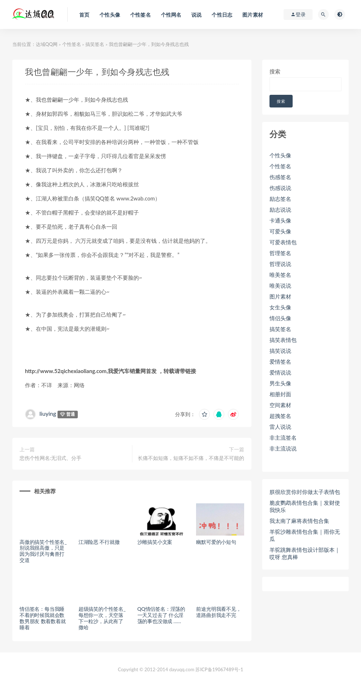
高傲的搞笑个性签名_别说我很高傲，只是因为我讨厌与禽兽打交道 (43, 551)
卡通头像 (280, 220)
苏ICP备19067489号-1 (219, 669)
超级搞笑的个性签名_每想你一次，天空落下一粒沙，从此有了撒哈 (102, 618)
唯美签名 (280, 274)
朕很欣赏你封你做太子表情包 (304, 491)
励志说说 (280, 209)
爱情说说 (280, 372)
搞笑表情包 (283, 340)
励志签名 (280, 198)
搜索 (274, 71)
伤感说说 (280, 188)
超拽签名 (280, 416)
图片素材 (280, 296)
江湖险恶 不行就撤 (99, 542)
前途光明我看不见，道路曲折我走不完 (218, 612)
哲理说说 (280, 264)
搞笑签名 (94, 44)
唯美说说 (280, 285)
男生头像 (280, 383)
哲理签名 (280, 253)
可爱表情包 (283, 242)
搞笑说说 (280, 350)
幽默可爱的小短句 (216, 542)
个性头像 (280, 155)
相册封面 (280, 394)
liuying (47, 413)
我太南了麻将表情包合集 (299, 520)
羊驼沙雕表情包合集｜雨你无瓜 (304, 535)
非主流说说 (283, 448)
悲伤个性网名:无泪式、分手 (51, 458)
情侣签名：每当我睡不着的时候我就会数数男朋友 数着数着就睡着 (43, 618)
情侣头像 (280, 318)
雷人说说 (280, 426)
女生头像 (280, 307)
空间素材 (280, 405)
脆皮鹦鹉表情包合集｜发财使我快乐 (304, 506)
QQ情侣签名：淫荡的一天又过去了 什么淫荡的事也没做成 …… (161, 615)
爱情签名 (280, 361)
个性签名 (71, 44)
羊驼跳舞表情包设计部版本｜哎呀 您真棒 (304, 553)
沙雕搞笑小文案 (155, 542)
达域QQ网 (47, 44)
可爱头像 (280, 231)
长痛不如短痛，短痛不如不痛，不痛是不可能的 (191, 458)
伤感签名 (280, 177)
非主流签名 (283, 437)
